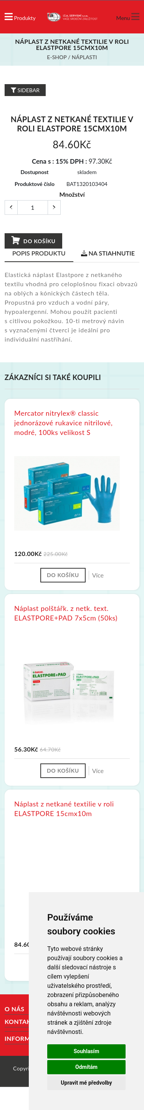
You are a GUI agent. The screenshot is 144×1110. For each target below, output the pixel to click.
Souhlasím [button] (86, 1051)
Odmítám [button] (86, 1067)
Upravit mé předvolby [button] (86, 1083)
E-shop (56, 57)
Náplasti (84, 57)
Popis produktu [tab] (39, 253)
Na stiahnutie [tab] (108, 253)
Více (98, 575)
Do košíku (33, 240)
